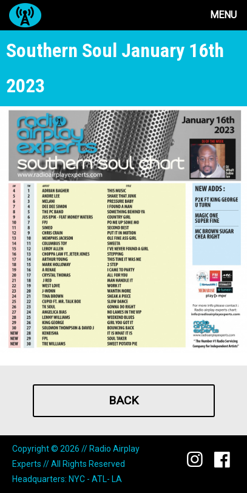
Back (123, 400)
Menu (223, 15)
